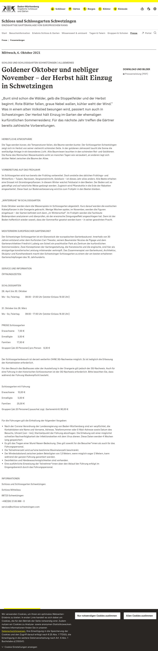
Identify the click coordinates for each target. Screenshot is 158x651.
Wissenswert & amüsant (74, 33)
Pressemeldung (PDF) (136, 73)
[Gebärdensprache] (148, 9)
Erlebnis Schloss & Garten (45, 33)
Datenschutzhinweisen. (14, 631)
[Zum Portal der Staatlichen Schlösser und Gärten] (20, 9)
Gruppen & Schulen (117, 33)
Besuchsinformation (19, 33)
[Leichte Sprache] (142, 9)
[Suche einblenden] (155, 32)
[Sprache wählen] (154, 9)
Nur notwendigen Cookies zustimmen (97, 615)
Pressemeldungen (17, 40)
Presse (133, 33)
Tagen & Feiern (97, 33)
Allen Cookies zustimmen (139, 615)
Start (4, 33)
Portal (146, 33)
